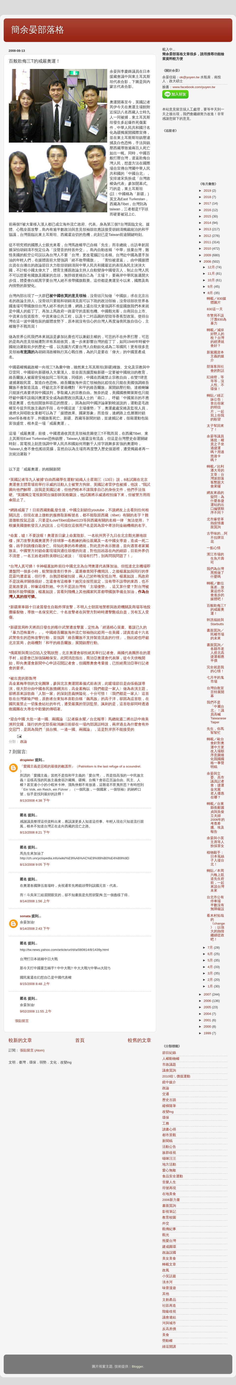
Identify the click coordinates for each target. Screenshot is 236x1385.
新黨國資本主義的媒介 (215, 356)
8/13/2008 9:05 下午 (35, 864)
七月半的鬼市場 (215, 679)
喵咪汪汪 (169, 1158)
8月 (211, 293)
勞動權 (167, 1341)
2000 (208, 1026)
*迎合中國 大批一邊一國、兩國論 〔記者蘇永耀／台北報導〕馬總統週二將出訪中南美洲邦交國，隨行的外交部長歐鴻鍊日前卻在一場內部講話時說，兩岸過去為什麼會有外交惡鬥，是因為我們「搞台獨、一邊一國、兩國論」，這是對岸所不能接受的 (79, 724)
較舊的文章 (139, 1040)
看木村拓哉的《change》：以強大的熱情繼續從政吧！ (216, 927)
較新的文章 (20, 1040)
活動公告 (169, 1147)
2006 (208, 1001)
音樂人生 (169, 1182)
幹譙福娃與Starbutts (215, 622)
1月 (211, 986)
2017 (208, 203)
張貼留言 (22, 1021)
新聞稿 (167, 1141)
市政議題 (169, 1064)
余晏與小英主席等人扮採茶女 (215, 842)
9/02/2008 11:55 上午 (36, 1011)
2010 (208, 248)
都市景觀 (169, 1135)
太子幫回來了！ (215, 427)
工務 (165, 1123)
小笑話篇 (169, 1276)
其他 (165, 1294)
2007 (208, 994)
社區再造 (169, 1305)
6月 (211, 954)
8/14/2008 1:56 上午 (35, 901)
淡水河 (167, 1282)
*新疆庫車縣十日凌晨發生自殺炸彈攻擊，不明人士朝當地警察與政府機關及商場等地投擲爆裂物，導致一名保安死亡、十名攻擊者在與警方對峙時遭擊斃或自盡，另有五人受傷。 (79, 612)
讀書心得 (169, 1129)
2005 (208, 1007)
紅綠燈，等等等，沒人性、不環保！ (215, 383)
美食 (165, 1335)
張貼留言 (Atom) (32, 1050)
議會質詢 (169, 1070)
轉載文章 (169, 1264)
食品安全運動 (172, 1176)
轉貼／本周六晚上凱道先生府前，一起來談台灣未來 (215, 880)
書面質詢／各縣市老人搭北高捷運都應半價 (215, 653)
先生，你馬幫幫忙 (215, 731)
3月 (211, 973)
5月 (211, 960)
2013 (208, 229)
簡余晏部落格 (37, 30)
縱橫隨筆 (169, 1106)
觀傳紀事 (169, 1229)
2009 (208, 255)
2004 (208, 1014)
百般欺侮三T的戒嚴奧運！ (216, 609)
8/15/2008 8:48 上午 (35, 984)
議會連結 (169, 1317)
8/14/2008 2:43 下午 (35, 928)
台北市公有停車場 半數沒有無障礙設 (215, 903)
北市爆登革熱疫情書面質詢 (215, 523)
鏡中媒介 (169, 1082)
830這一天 (215, 309)
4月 (211, 967)
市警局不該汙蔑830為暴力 (216, 319)
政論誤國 (169, 1252)
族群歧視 (169, 1153)
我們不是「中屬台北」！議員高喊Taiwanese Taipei (216, 712)
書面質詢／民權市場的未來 (215, 634)
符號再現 (169, 1188)
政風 (165, 1270)
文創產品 (169, 1300)
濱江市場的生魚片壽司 (215, 558)
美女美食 (169, 1258)
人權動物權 (170, 1059)
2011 (208, 242)
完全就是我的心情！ (215, 669)
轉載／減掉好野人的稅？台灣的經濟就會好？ (215, 338)
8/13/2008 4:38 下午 (35, 800)
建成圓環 (169, 1247)
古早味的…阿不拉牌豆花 (217, 537)
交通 (165, 1094)
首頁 (80, 1040)
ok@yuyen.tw (189, 77)
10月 (212, 280)
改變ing (168, 1112)
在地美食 (169, 1194)
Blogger (137, 1366)
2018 (208, 197)
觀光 (165, 1235)
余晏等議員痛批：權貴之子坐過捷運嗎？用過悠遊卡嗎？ (215, 448)
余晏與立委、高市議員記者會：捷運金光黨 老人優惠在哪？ (215, 785)
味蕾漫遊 (169, 1288)
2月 (211, 980)
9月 (211, 286)
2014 (208, 223)
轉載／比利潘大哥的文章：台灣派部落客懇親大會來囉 (215, 476)
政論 (23, 741)
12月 (212, 267)
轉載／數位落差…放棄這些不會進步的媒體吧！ (215, 591)
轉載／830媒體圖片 (216, 300)
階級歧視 (169, 1311)
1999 (208, 1033)
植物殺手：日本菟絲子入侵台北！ (215, 858)
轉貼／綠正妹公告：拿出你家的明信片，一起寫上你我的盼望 (215, 407)
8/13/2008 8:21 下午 (35, 832)
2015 (208, 216)
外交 (165, 1223)
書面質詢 (169, 1206)
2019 (208, 190)
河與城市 (169, 1323)
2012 (208, 236)
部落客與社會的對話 (215, 368)
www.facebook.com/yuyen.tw (194, 87)
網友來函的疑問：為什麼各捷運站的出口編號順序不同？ (215, 502)
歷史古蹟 (169, 1100)
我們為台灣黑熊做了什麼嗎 (215, 572)
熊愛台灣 (169, 1241)
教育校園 (169, 1217)
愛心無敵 (169, 1170)
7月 (211, 947)
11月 (212, 273)
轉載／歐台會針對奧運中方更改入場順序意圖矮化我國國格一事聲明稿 (215, 753)
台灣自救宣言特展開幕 (215, 692)
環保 (165, 1117)
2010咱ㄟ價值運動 (176, 1076)
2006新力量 (171, 1200)
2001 (208, 1020)
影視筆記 (169, 1211)
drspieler (27, 760)
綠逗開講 (169, 1346)
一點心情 (214, 548)
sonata (25, 916)
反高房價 (169, 1329)
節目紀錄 (169, 1053)
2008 (208, 261)
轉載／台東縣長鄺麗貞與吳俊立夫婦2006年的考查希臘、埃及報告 (216, 817)
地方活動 (169, 1164)
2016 (208, 210)
